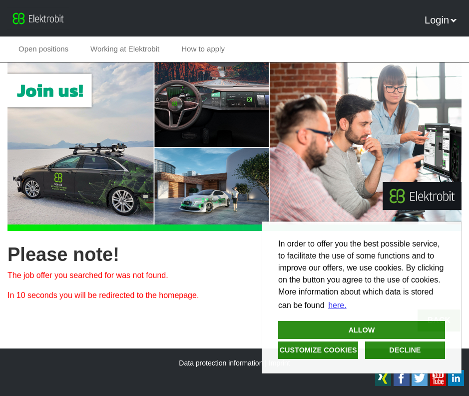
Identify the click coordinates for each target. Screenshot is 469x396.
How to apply (203, 48)
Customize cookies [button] (318, 350)
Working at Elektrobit (124, 48)
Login (441, 20)
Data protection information (221, 363)
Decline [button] (405, 350)
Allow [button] (362, 330)
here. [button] (337, 305)
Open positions (43, 48)
